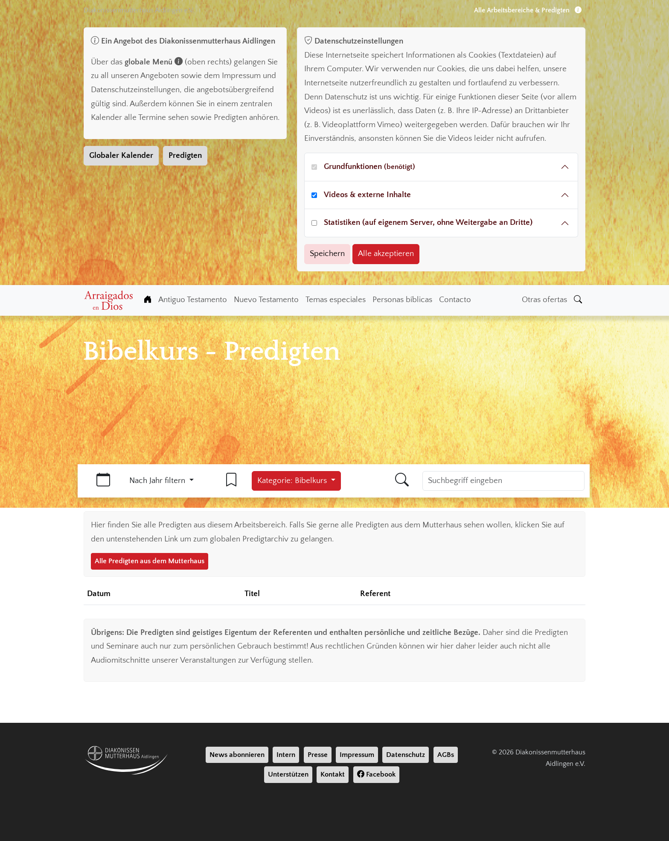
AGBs (445, 755)
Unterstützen (288, 774)
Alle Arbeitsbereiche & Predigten (528, 10)
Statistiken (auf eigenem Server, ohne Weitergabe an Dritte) (428, 222)
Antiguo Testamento (192, 299)
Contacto (455, 299)
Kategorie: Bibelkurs (293, 480)
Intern (285, 755)
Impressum (357, 755)
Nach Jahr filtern (158, 480)
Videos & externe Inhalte (367, 194)
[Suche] (577, 300)
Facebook (376, 774)
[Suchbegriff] (503, 481)
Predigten (185, 155)
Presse (318, 755)
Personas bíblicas (402, 299)
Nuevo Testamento (266, 299)
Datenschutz (405, 755)
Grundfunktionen (369, 166)
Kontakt (332, 774)
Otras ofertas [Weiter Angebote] (544, 299)
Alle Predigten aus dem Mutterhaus (149, 561)
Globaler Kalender (121, 155)
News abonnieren (237, 755)
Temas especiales (335, 299)
